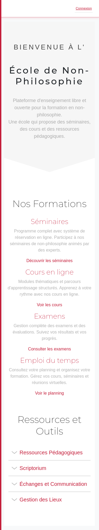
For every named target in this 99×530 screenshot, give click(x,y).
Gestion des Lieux (41, 499)
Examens (49, 316)
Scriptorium (33, 468)
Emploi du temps (49, 360)
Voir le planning (49, 393)
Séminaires (49, 221)
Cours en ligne (49, 272)
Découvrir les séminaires (49, 260)
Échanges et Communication (53, 484)
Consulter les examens (49, 349)
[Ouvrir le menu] (11, 8)
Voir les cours (49, 305)
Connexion (84, 8)
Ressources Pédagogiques (51, 452)
